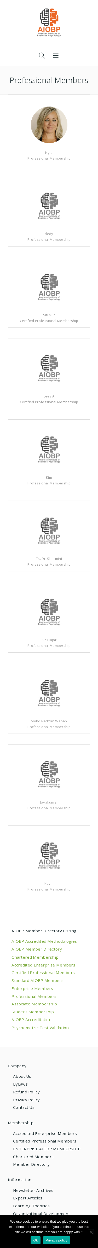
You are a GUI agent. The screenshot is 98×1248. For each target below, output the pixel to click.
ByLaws (20, 1084)
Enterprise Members (32, 988)
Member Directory (31, 1164)
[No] (91, 1232)
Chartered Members (33, 1156)
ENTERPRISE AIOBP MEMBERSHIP (46, 1148)
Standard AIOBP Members (37, 980)
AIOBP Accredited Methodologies (44, 941)
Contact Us (23, 1107)
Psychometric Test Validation (40, 1027)
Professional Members (33, 996)
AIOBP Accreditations (32, 1019)
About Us (22, 1076)
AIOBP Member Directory (36, 949)
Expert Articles (28, 1197)
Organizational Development (41, 1213)
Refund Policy (26, 1091)
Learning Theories (31, 1205)
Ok (35, 1240)
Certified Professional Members (43, 972)
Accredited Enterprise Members (43, 965)
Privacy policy (56, 1240)
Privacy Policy (26, 1099)
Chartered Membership (35, 957)
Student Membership (32, 1011)
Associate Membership (34, 1003)
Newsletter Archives (33, 1190)
